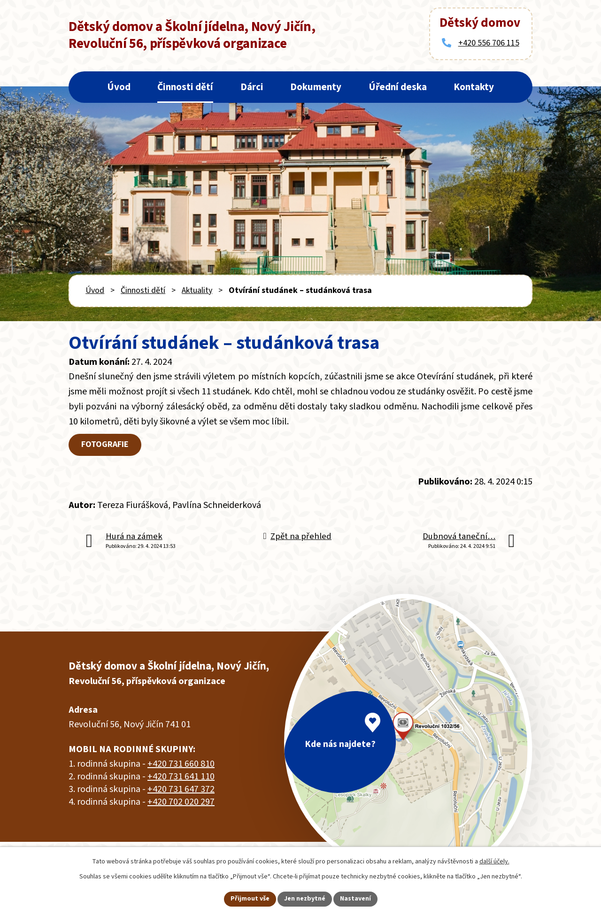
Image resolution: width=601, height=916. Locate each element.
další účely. (494, 861)
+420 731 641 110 (181, 776)
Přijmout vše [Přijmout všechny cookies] (250, 898)
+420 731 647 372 (181, 789)
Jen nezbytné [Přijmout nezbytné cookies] (304, 898)
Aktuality (197, 290)
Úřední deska (398, 87)
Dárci (251, 87)
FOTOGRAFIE (105, 444)
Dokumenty (315, 87)
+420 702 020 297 (181, 801)
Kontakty (474, 87)
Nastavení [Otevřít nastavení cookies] (355, 898)
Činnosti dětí (185, 87)
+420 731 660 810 (181, 763)
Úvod (119, 87)
